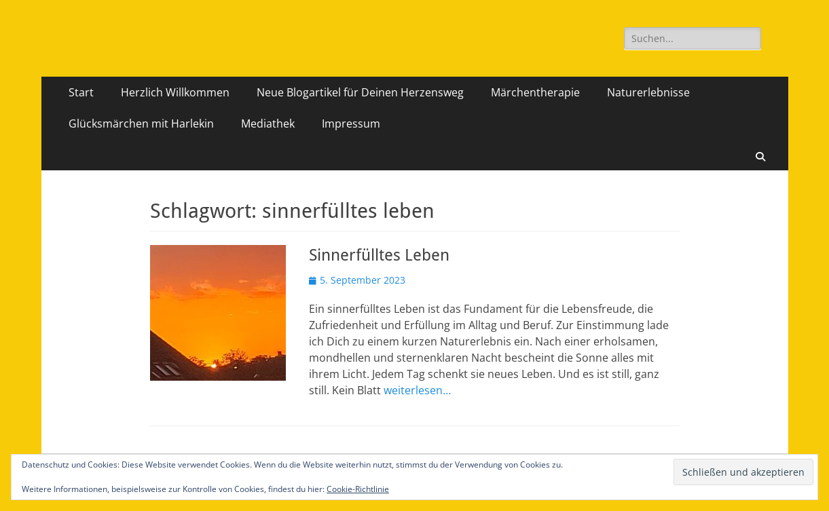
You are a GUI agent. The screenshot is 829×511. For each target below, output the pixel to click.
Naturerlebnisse (648, 92)
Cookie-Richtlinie (358, 489)
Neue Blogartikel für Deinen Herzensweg (360, 92)
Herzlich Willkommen (175, 92)
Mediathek (268, 123)
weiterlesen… (417, 390)
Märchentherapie (535, 92)
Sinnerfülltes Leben (379, 255)
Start (81, 92)
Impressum (351, 123)
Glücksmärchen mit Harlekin (141, 123)
